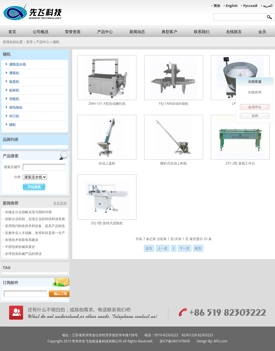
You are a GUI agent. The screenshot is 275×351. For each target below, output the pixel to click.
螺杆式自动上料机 (173, 163)
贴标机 (14, 90)
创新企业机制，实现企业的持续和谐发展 (35, 218)
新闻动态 (137, 31)
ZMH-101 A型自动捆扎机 (107, 103)
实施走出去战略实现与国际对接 (28, 212)
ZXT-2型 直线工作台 (240, 163)
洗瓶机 (14, 98)
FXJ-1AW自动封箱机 (173, 103)
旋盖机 (14, 81)
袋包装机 (15, 107)
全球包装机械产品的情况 (23, 253)
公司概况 (40, 31)
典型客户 (169, 31)
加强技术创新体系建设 (21, 239)
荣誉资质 (73, 31)
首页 (12, 31)
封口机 (14, 116)
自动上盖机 (107, 163)
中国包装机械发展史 (20, 246)
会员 (262, 31)
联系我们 (201, 31)
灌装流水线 (17, 64)
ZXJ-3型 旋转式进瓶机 (107, 223)
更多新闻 (60, 203)
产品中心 (105, 31)
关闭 (254, 115)
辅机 (56, 41)
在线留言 (234, 31)
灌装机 (14, 73)
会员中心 (254, 106)
